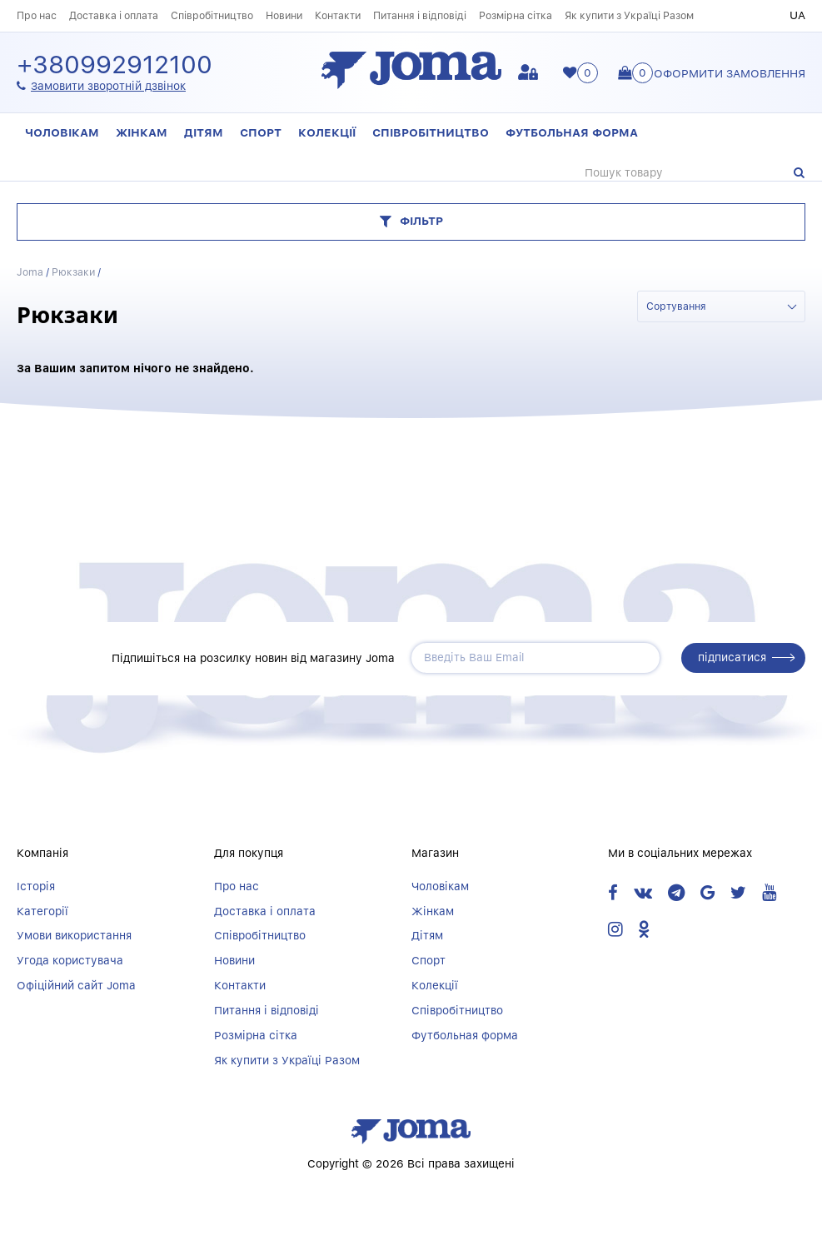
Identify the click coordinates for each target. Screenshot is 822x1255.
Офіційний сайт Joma (76, 985)
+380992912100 (114, 65)
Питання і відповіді (419, 15)
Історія (36, 886)
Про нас (37, 15)
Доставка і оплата (113, 15)
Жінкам (141, 132)
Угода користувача (70, 960)
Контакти (338, 15)
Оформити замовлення (729, 73)
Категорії (42, 911)
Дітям (203, 132)
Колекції (327, 132)
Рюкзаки (73, 272)
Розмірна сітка (515, 15)
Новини (284, 15)
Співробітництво (212, 15)
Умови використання (74, 935)
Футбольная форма (572, 132)
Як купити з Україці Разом (629, 15)
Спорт (260, 132)
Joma (30, 272)
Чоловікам (62, 132)
